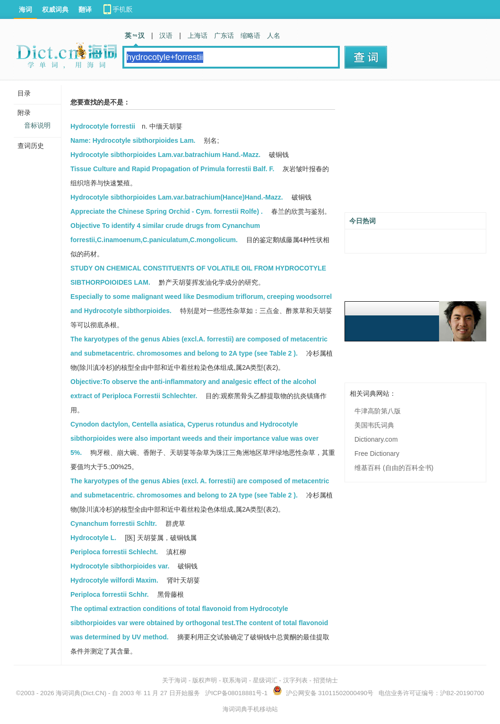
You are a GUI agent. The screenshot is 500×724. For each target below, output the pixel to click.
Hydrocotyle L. (93, 537)
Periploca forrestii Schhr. (109, 594)
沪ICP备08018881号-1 (236, 693)
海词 (25, 9)
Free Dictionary (376, 453)
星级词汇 (265, 680)
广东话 (224, 35)
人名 (273, 35)
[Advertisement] (415, 150)
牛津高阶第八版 (377, 411)
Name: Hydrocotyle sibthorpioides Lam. (133, 140)
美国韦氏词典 (374, 425)
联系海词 (235, 680)
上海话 (197, 35)
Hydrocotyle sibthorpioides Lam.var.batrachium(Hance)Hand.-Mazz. (176, 197)
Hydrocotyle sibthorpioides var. (119, 566)
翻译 (85, 9)
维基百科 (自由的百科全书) (393, 467)
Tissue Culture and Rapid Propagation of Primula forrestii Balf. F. (172, 169)
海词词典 (68, 693)
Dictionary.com (376, 439)
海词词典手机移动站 (250, 709)
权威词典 (55, 9)
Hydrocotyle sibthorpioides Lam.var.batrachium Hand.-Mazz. (165, 154)
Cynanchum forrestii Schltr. (113, 523)
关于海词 (174, 680)
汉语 (165, 35)
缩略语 (250, 35)
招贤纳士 (325, 680)
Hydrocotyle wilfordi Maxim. (114, 580)
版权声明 (204, 680)
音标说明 (37, 125)
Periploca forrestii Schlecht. (114, 552)
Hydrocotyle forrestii (102, 126)
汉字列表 (295, 680)
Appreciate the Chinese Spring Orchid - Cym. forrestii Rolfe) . (166, 211)
